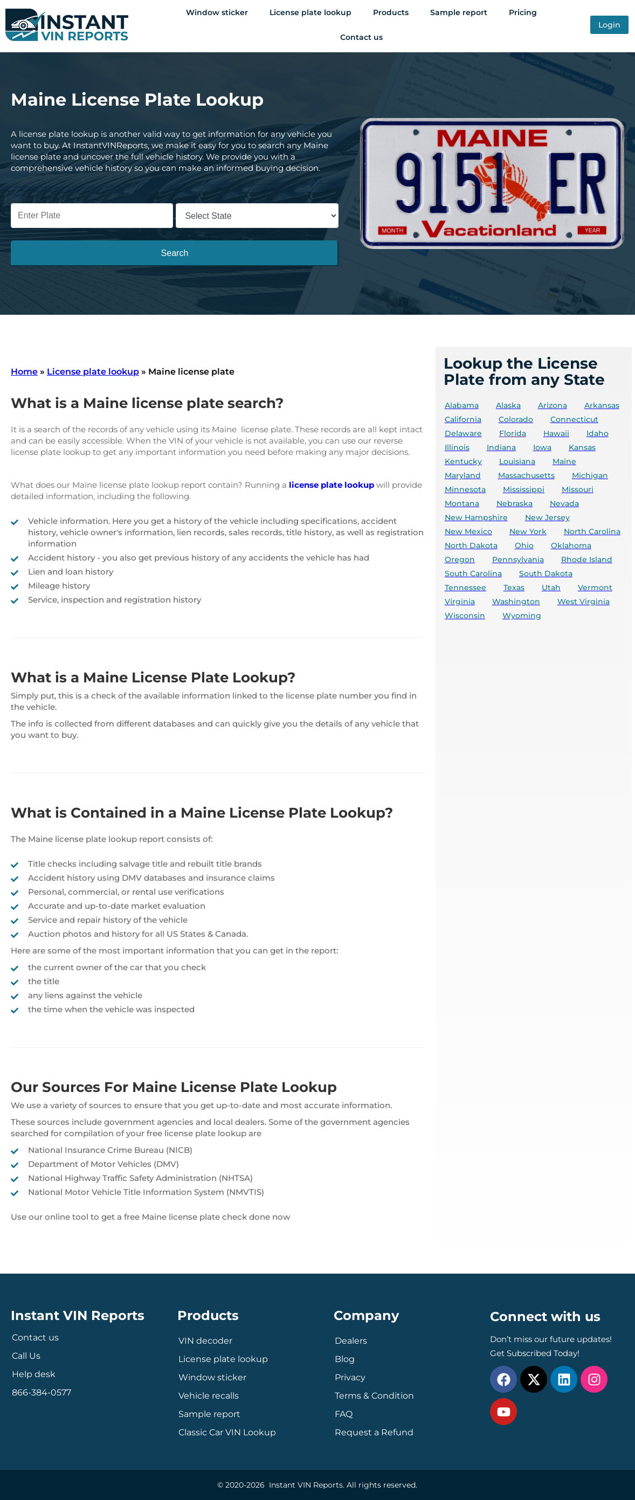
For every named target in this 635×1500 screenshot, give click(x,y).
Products (391, 12)
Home (24, 372)
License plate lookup (310, 12)
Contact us (361, 37)
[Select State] (257, 215)
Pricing (523, 12)
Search (175, 253)
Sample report (458, 12)
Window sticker (217, 12)
